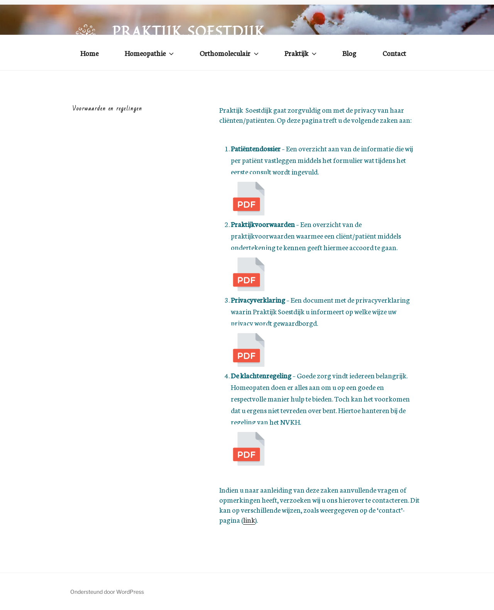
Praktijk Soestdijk (188, 31)
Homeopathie (150, 53)
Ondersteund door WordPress (107, 591)
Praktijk (301, 53)
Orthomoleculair (230, 53)
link (249, 520)
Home (89, 53)
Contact (394, 53)
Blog (349, 53)
